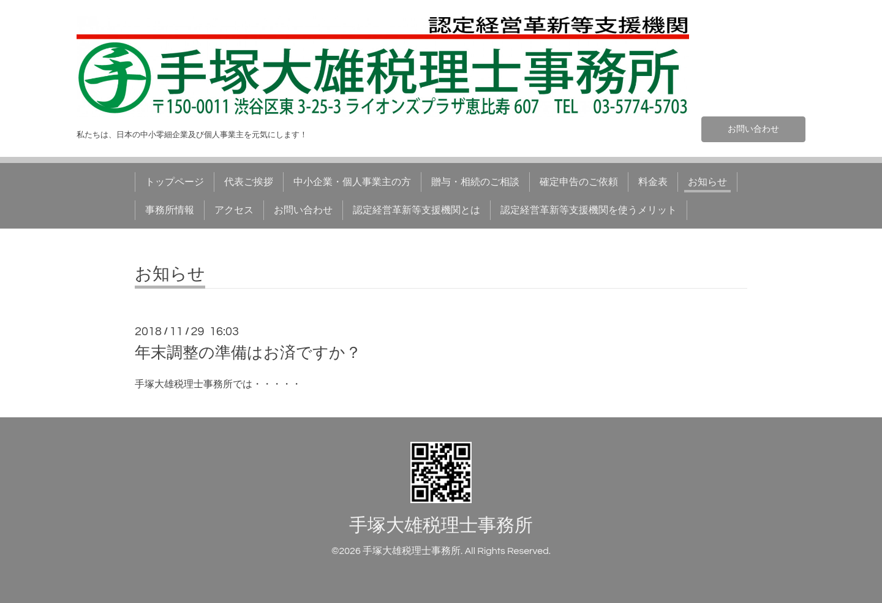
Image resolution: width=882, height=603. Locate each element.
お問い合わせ (753, 128)
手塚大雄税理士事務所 (441, 525)
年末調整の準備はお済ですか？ (248, 353)
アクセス (234, 210)
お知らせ (707, 182)
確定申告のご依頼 (579, 182)
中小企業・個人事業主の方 (352, 182)
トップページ (174, 182)
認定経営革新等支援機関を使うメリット (588, 210)
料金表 (653, 182)
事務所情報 (169, 210)
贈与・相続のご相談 (475, 182)
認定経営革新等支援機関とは (416, 210)
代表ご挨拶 (248, 182)
